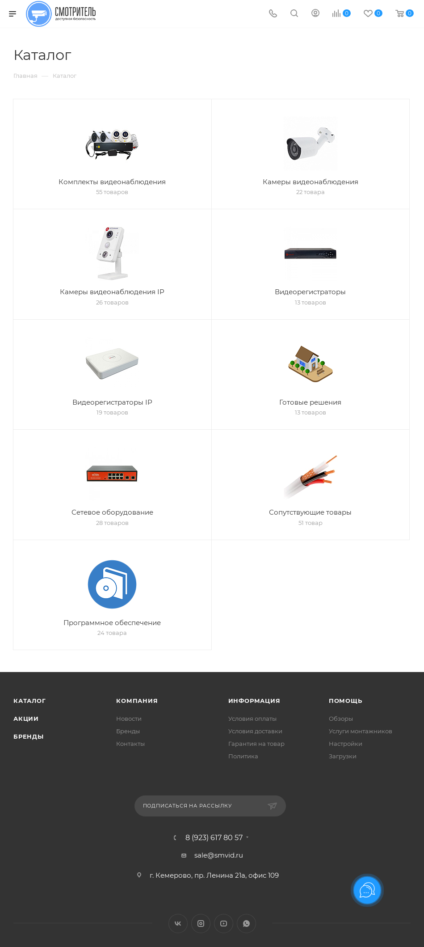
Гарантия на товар (256, 743)
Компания (137, 700)
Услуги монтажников (360, 731)
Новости (129, 718)
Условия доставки (255, 731)
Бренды (28, 736)
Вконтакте (178, 923)
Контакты (130, 743)
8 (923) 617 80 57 (214, 837)
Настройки (345, 743)
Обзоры (341, 718)
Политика (243, 756)
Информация (254, 700)
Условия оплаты (252, 718)
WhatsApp (246, 923)
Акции (26, 718)
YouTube (223, 923)
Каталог (29, 700)
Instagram (200, 923)
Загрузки (343, 756)
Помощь (345, 700)
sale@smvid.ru (218, 855)
